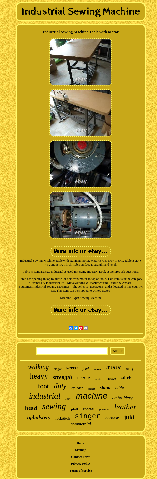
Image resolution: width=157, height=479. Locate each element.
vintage (111, 378)
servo (72, 368)
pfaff (74, 409)
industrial (44, 395)
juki (129, 417)
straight (91, 388)
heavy (39, 376)
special (88, 409)
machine (92, 395)
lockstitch (62, 418)
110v (68, 398)
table (119, 387)
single (58, 369)
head (31, 408)
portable (104, 409)
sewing (54, 406)
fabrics (97, 369)
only (129, 368)
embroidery (122, 397)
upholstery (38, 417)
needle (83, 377)
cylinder (77, 388)
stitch (126, 377)
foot (43, 386)
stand (105, 387)
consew (112, 417)
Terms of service (81, 470)
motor (113, 367)
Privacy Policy (81, 463)
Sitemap (80, 450)
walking (38, 367)
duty (60, 386)
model (98, 379)
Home (81, 443)
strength (62, 377)
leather (125, 406)
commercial (81, 424)
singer (87, 416)
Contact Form (80, 457)
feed (85, 369)
